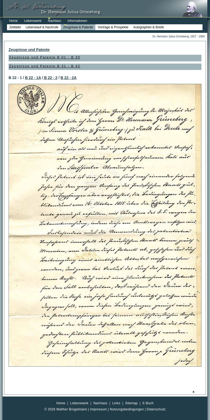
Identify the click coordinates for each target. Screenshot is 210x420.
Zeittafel (15, 27)
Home (13, 21)
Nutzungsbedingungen (127, 409)
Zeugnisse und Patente (29, 50)
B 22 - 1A (33, 78)
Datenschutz (156, 409)
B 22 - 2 (50, 78)
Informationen (77, 21)
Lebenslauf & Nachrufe (42, 27)
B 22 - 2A (69, 78)
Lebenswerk (33, 21)
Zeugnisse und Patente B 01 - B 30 (44, 57)
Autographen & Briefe (148, 27)
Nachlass (54, 21)
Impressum (98, 409)
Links (116, 403)
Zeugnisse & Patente (78, 27)
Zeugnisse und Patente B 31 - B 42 (44, 66)
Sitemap (131, 403)
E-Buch (148, 403)
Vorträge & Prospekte (113, 27)
